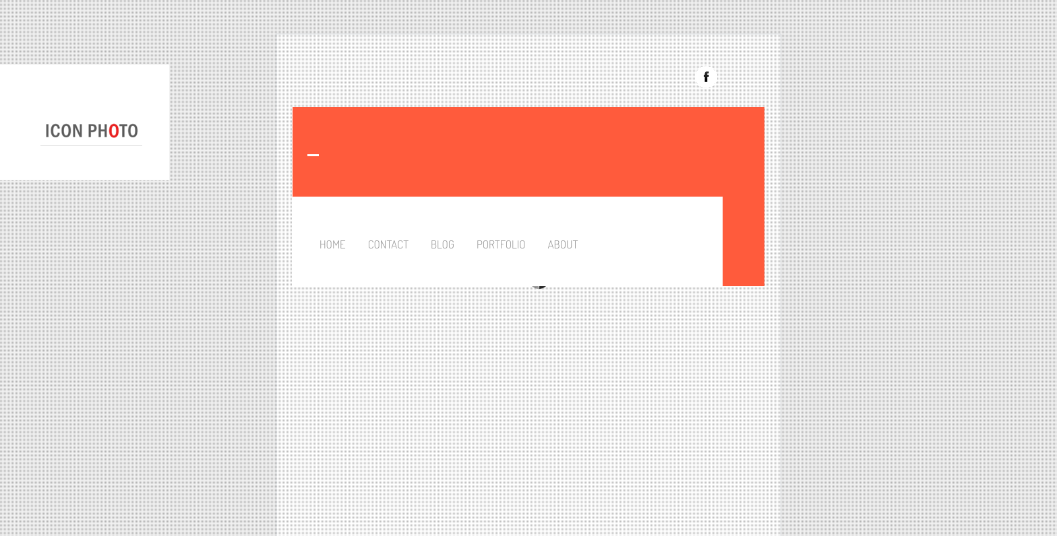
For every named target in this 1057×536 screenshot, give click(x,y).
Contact (388, 244)
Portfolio (501, 244)
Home (333, 244)
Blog (442, 244)
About (563, 244)
